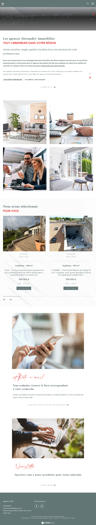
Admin (52, 518)
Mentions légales (44, 518)
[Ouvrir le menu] (93, 3)
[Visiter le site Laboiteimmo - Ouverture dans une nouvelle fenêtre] (48, 521)
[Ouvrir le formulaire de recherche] (82, 3)
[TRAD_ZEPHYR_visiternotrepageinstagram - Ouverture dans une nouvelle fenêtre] (42, 506)
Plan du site (34, 518)
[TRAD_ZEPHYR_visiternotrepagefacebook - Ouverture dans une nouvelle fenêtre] (36, 506)
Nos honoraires (26, 518)
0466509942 (7, 506)
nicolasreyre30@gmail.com (12, 508)
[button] (10, 299)
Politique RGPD (65, 518)
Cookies (73, 518)
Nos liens (57, 518)
